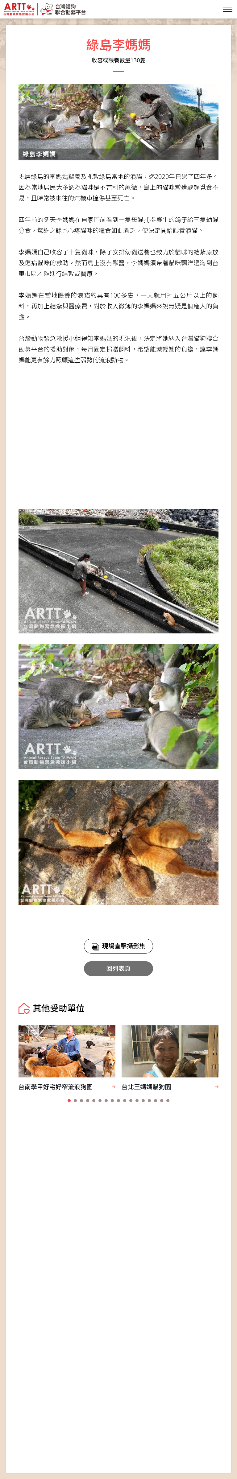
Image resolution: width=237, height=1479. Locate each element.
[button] (69, 1100)
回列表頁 (118, 968)
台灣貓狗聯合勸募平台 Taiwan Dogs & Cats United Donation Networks (44, 9)
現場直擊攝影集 (118, 946)
